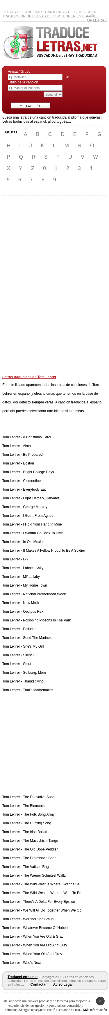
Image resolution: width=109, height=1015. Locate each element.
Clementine (32, 481)
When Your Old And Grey (42, 954)
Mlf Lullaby (31, 577)
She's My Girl (33, 646)
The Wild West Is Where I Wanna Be (51, 884)
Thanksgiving (33, 681)
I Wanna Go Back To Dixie (43, 533)
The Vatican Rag (36, 867)
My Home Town (35, 585)
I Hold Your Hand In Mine (42, 524)
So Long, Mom (34, 673)
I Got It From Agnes (38, 516)
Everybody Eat (34, 489)
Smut (27, 664)
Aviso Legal (63, 984)
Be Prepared (32, 455)
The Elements (33, 806)
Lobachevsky (33, 568)
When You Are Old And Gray (45, 945)
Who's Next (32, 963)
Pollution (29, 629)
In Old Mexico (33, 542)
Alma (27, 446)
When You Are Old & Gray (43, 936)
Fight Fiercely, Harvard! (41, 498)
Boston (28, 463)
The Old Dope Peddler (40, 849)
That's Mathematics (38, 690)
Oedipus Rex (33, 612)
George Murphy (35, 507)
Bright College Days (38, 472)
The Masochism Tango (40, 841)
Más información (95, 1010)
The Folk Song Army (39, 814)
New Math (31, 603)
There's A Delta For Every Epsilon (49, 902)
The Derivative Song (39, 797)
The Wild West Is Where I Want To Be (52, 893)
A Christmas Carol (37, 437)
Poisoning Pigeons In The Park (47, 620)
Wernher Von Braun (38, 919)
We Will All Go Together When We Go (52, 910)
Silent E (29, 655)
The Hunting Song (37, 823)
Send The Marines (37, 638)
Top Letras (96, 20)
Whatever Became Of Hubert (45, 928)
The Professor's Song (39, 858)
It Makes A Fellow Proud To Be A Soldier (54, 550)
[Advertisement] (25, 288)
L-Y (25, 559)
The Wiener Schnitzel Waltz (44, 875)
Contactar (39, 984)
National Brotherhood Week (44, 594)
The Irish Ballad (35, 832)
